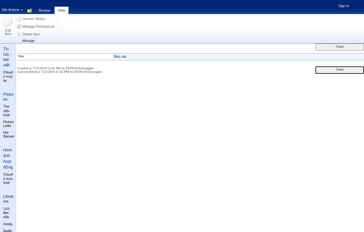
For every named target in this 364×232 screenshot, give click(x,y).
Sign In (344, 6)
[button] (8, 27)
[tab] (44, 7)
